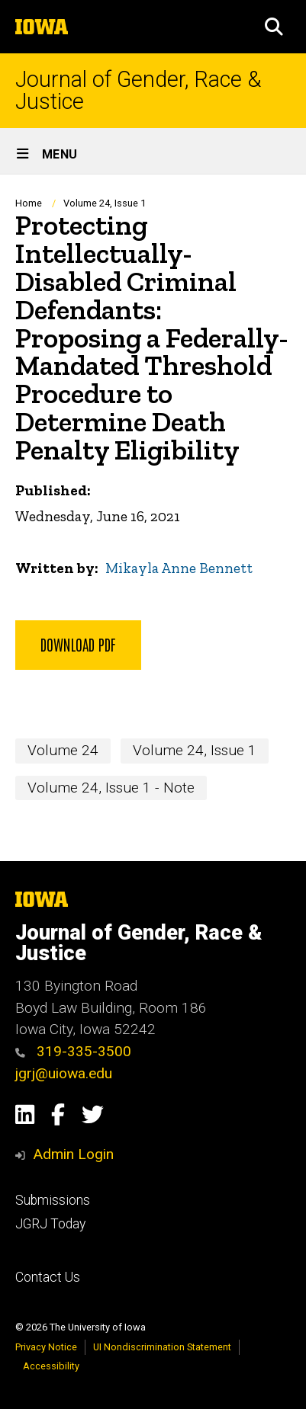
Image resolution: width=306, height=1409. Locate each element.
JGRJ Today (50, 1223)
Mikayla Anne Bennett (179, 568)
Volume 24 (62, 750)
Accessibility (51, 1366)
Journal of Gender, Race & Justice (138, 91)
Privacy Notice (46, 1347)
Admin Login (73, 1154)
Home (28, 203)
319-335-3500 (73, 1051)
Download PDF (78, 644)
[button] (274, 26)
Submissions (52, 1200)
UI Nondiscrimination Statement (162, 1347)
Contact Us (47, 1277)
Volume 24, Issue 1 (104, 203)
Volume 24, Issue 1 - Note (111, 787)
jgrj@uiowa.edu (63, 1073)
